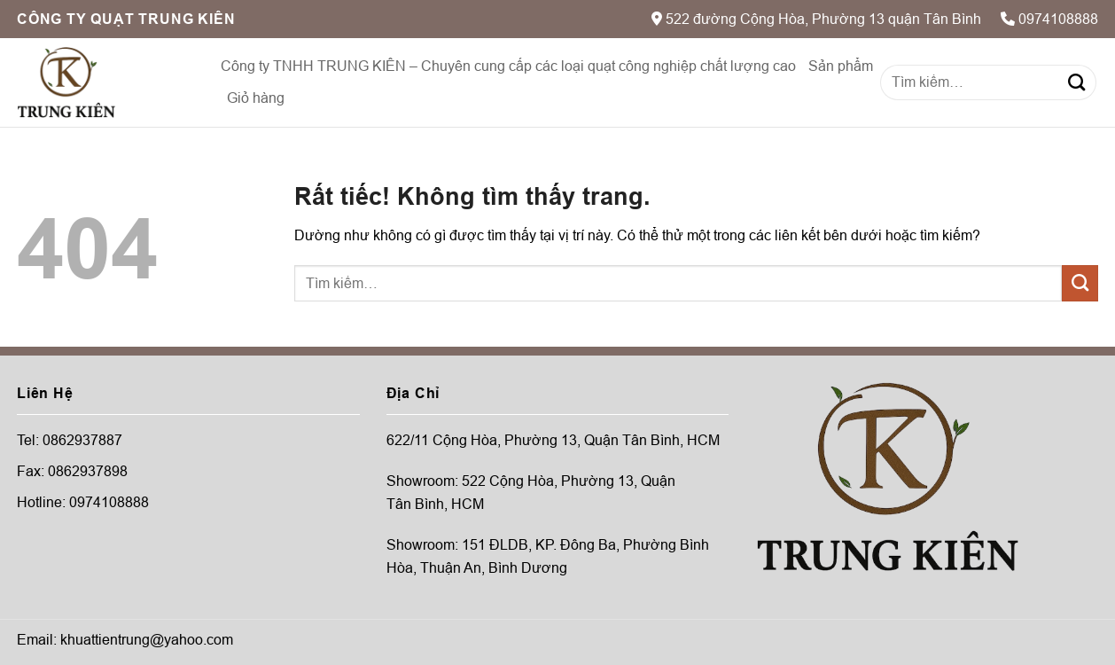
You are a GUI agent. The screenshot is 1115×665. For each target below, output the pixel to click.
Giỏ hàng (256, 98)
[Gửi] (1076, 82)
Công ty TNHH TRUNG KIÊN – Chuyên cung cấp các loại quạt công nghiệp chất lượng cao (508, 66)
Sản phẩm (840, 66)
